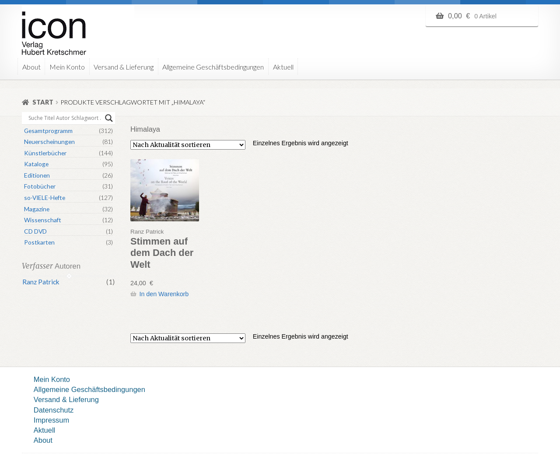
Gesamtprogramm (48, 130)
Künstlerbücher (45, 153)
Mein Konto (67, 67)
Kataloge (36, 164)
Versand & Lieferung (124, 67)
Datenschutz (54, 410)
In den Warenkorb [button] (164, 294)
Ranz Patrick (41, 282)
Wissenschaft (42, 220)
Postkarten (39, 242)
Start (42, 102)
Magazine (36, 209)
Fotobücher (40, 186)
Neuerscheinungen (49, 141)
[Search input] (64, 118)
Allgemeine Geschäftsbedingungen (213, 67)
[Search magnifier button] (109, 118)
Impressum (51, 420)
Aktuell (283, 67)
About (31, 67)
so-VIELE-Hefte (44, 197)
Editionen (37, 175)
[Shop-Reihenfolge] (187, 145)
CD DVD (35, 231)
